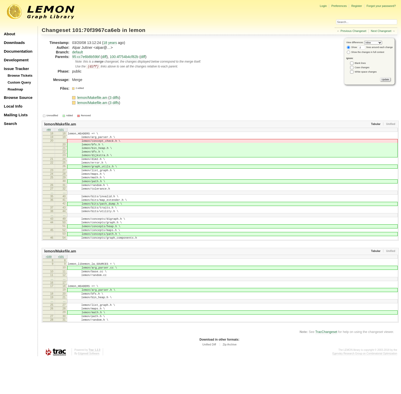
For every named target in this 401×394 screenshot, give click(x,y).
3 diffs (114, 98)
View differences (354, 42)
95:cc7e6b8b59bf (85, 57)
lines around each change (375, 47)
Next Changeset (381, 30)
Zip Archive (230, 379)
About (9, 34)
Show (352, 47)
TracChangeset (326, 367)
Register (356, 5)
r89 (49, 130)
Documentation (18, 51)
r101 (61, 130)
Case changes (362, 67)
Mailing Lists (16, 115)
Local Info (13, 106)
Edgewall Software (88, 388)
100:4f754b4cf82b (124, 57)
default (77, 52)
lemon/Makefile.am (92, 98)
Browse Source (18, 97)
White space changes (366, 72)
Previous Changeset (353, 30)
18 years (110, 43)
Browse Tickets (20, 75)
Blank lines (360, 63)
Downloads (14, 42)
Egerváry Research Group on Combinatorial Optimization (364, 388)
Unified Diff (209, 379)
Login (323, 5)
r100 (48, 280)
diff (104, 57)
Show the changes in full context (365, 52)
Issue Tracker (16, 68)
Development (16, 60)
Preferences (339, 5)
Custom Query (19, 82)
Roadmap (15, 89)
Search (10, 123)
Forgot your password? (381, 5)
